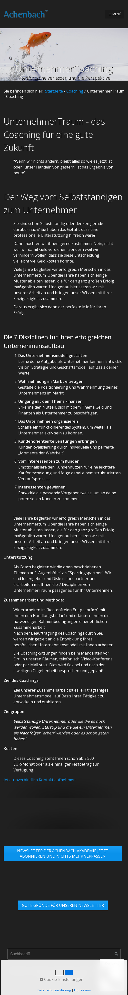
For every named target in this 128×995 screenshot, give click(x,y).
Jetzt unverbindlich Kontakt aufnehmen (40, 779)
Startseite (54, 91)
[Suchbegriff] (64, 954)
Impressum (40, 970)
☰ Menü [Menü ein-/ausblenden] (115, 14)
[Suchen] (116, 954)
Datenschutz (65, 970)
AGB (84, 970)
